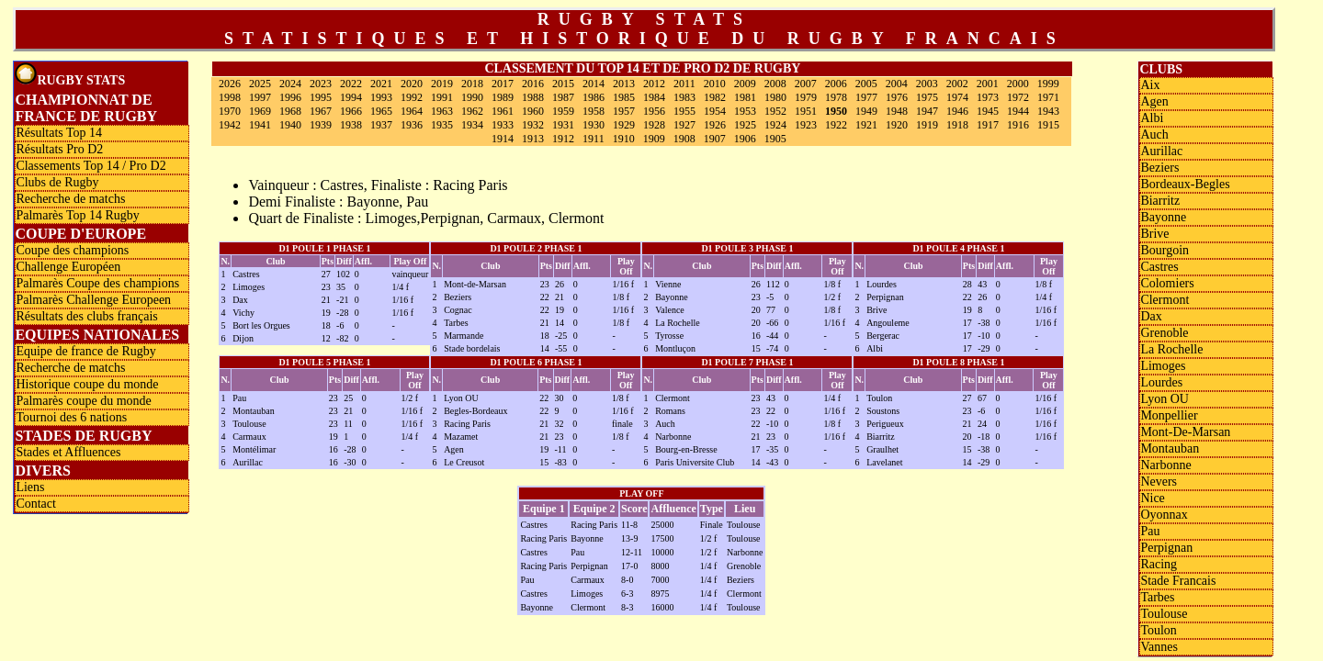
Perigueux (885, 424)
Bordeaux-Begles (1184, 184)
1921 (866, 124)
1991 (442, 97)
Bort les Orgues (261, 325)
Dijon (243, 338)
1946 (957, 111)
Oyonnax (1163, 514)
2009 (745, 83)
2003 (927, 83)
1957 (624, 111)
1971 (1048, 97)
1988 (533, 97)
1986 (593, 97)
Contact (36, 503)
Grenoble (1164, 333)
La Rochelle (677, 323)
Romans (670, 411)
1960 (533, 111)
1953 (745, 111)
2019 (442, 83)
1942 (230, 124)
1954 (715, 111)
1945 (988, 111)
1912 (563, 138)
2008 (775, 83)
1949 (866, 111)
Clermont (672, 398)
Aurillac (247, 462)
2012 (654, 83)
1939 (321, 124)
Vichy (243, 313)
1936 (412, 124)
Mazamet (461, 436)
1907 (715, 138)
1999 (1048, 83)
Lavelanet (884, 462)
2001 (988, 83)
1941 (260, 124)
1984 (654, 97)
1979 (806, 97)
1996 (290, 97)
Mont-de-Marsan (475, 284)
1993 (381, 97)
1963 (442, 111)
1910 (624, 138)
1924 (775, 124)
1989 (503, 97)
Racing (1158, 564)
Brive (876, 310)
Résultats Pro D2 (59, 149)
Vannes (1158, 647)
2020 (412, 83)
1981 (745, 97)
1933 (503, 124)
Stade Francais (1178, 581)
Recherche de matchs (70, 199)
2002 (957, 83)
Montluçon (675, 348)
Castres (245, 274)
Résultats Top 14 (59, 133)
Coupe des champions (72, 250)
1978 (836, 97)
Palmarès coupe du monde (83, 401)
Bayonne (671, 297)
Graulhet (882, 449)
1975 (927, 97)
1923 (806, 124)
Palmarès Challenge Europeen (93, 300)
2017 (503, 83)
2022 (351, 83)
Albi (874, 348)
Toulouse (249, 424)
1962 (472, 111)
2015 (563, 83)
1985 (624, 97)
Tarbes (456, 323)
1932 (533, 124)
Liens (30, 487)
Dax (240, 300)
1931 (563, 124)
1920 (897, 124)
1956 (654, 111)
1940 (290, 124)
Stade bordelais (472, 348)
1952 (775, 111)
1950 (836, 111)
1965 (381, 111)
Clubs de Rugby (57, 182)
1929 (624, 124)
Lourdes (881, 284)
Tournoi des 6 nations (71, 417)
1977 (866, 97)
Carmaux (249, 436)
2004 (897, 83)
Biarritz (880, 436)
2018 (472, 83)
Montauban (253, 411)
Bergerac (882, 335)
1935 (442, 124)
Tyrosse (669, 335)
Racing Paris (467, 424)
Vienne (668, 284)
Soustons (882, 411)
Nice (1152, 498)
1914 (503, 138)
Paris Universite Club (694, 462)
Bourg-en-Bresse (686, 449)
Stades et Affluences (68, 452)
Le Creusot (464, 462)
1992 (412, 97)
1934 (472, 124)
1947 (927, 111)
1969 (260, 111)
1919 (927, 124)
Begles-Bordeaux (475, 411)
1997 (260, 97)
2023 (321, 83)
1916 (1018, 124)
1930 (593, 124)
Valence (669, 310)
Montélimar (254, 449)
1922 (836, 124)
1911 (593, 138)
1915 (1048, 124)
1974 (957, 97)
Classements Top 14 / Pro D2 (90, 166)
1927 (684, 124)
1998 (230, 97)
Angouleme (888, 323)
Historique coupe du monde (87, 384)
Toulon (879, 398)
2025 (260, 83)
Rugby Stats (70, 74)
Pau (239, 398)
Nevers (1158, 481)
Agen (454, 449)
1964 (412, 111)
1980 (775, 97)
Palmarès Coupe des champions (97, 283)
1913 (533, 138)
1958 (593, 111)
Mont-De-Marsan (1185, 432)
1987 (563, 97)
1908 (684, 138)
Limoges (248, 287)
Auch (665, 424)
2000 (1018, 83)
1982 (715, 97)
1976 (897, 97)
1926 (715, 124)
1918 (957, 124)
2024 (290, 83)
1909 (654, 138)
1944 (1018, 111)
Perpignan (885, 297)
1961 (503, 111)
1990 (472, 97)
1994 (351, 97)
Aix (1149, 85)
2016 (533, 83)
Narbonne (673, 436)
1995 (321, 97)
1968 (290, 111)
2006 (836, 83)
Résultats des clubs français (86, 316)
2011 (684, 83)
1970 (230, 111)
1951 (806, 111)
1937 (381, 124)
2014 (593, 83)
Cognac (458, 310)
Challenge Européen (68, 267)
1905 (775, 138)
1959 (563, 111)
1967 (321, 111)
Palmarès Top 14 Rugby (77, 215)
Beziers (457, 297)
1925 (745, 124)
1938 (351, 124)
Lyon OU (461, 398)
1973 (988, 97)
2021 (381, 83)
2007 (806, 83)
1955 (684, 111)
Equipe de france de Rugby (85, 351)
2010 (715, 83)
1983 (684, 97)
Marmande (463, 335)
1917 (988, 124)
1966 (351, 111)
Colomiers (1166, 283)
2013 (624, 83)
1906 (745, 138)
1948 (897, 111)
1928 (654, 124)
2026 (230, 83)
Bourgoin (1164, 250)
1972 (1018, 97)
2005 (866, 83)
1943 (1048, 111)
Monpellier (1168, 415)
